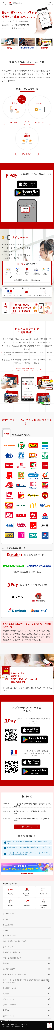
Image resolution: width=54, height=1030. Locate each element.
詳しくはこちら (14, 123)
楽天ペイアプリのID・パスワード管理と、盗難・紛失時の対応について (27, 842)
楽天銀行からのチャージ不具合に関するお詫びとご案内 (32, 812)
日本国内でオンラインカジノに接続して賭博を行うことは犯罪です (27, 848)
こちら (46, 352)
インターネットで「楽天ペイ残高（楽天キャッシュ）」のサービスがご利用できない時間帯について (27, 853)
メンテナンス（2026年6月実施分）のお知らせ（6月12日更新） (32, 805)
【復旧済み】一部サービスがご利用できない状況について (32, 820)
